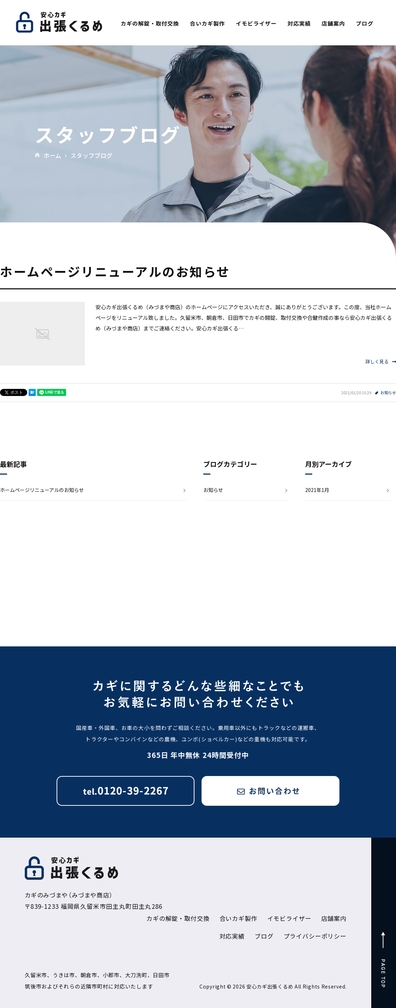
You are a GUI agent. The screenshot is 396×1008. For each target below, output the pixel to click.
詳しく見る (381, 361)
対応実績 (232, 935)
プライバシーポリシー (315, 935)
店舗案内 (333, 918)
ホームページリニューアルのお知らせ (115, 271)
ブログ (264, 935)
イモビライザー (289, 918)
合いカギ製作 (238, 918)
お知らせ (388, 392)
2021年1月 (317, 489)
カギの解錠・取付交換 (178, 918)
